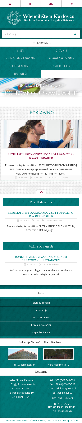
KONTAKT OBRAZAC (63, 398)
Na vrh (41, 192)
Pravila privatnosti (41, 325)
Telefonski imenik (41, 302)
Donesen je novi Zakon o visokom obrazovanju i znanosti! (41, 258)
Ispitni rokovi (20, 66)
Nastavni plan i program (20, 58)
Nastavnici (20, 73)
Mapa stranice (41, 317)
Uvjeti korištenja (41, 332)
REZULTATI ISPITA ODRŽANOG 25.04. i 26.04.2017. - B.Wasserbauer (41, 156)
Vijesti (20, 50)
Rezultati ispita (61, 66)
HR (30, 3)
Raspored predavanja (61, 58)
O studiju (61, 50)
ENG (51, 3)
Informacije (41, 310)
